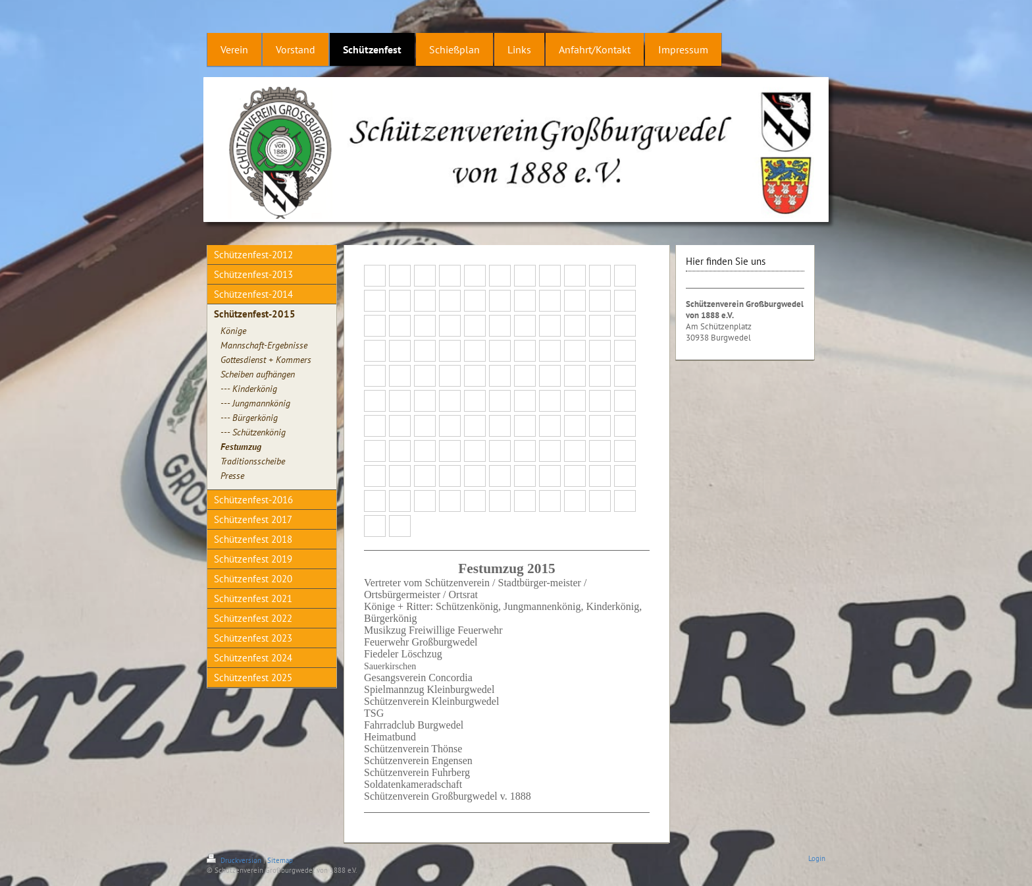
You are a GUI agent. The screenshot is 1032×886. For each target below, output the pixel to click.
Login (816, 858)
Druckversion (235, 860)
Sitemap (280, 860)
